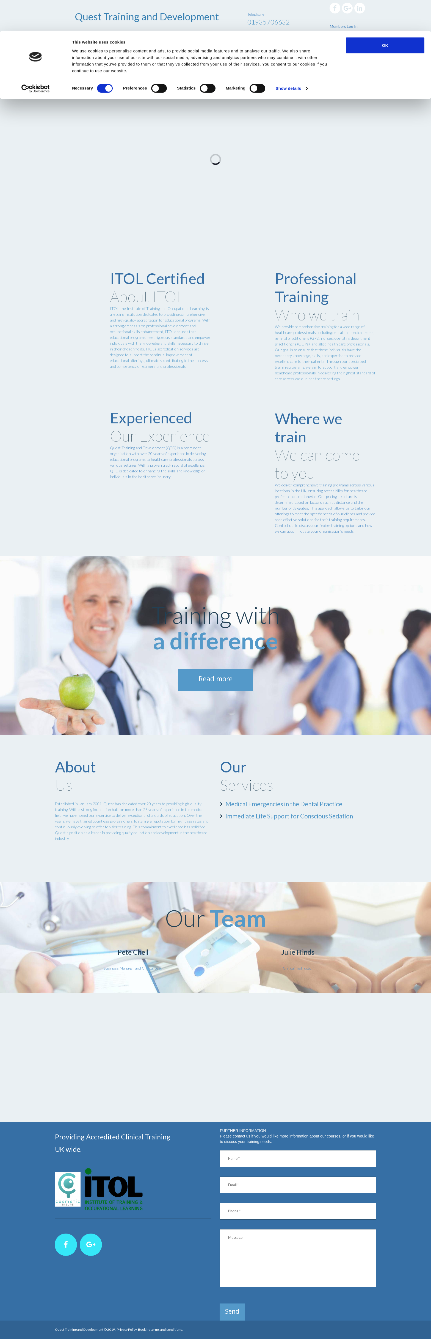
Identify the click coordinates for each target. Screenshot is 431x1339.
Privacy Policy (127, 1329)
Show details (288, 57)
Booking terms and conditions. (160, 1329)
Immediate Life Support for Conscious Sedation (297, 815)
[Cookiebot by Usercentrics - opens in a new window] (36, 58)
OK (385, 14)
